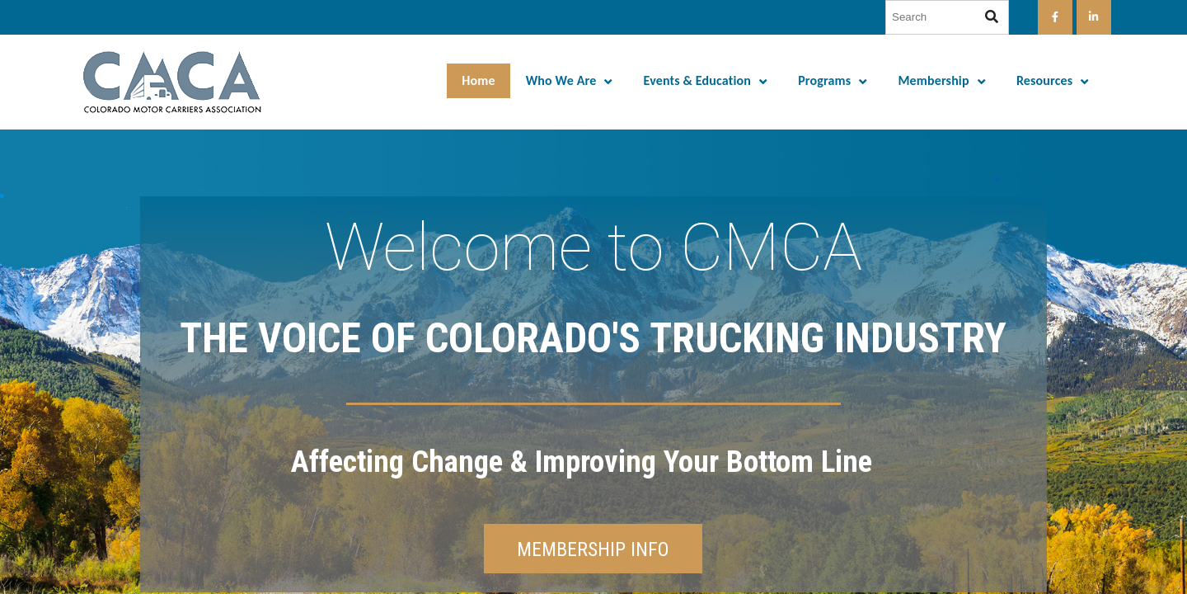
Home (478, 80)
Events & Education (697, 80)
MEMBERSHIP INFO (593, 549)
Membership (933, 80)
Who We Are (561, 80)
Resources (1044, 80)
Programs (824, 80)
